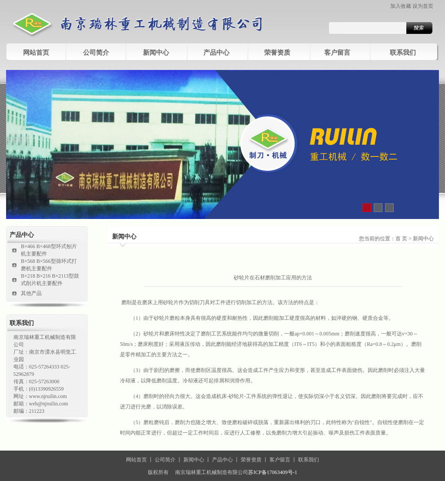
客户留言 (337, 52)
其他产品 (31, 293)
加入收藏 (400, 6)
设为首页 (422, 6)
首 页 (401, 239)
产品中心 (216, 52)
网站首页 (36, 52)
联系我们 (403, 52)
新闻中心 (156, 52)
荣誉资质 (277, 52)
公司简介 (165, 460)
